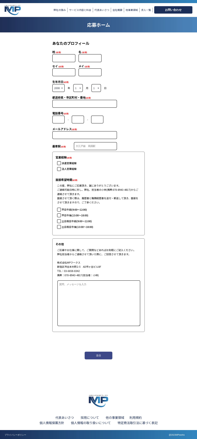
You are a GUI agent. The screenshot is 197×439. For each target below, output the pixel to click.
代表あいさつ (101, 10)
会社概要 (117, 10)
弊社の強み (60, 10)
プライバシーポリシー (15, 435)
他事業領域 (132, 10)
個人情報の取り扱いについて (94, 422)
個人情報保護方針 (52, 422)
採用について (90, 417)
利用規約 (135, 417)
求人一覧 (146, 10)
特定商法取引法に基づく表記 (138, 422)
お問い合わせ (173, 9)
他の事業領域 (115, 417)
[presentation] (75, 341)
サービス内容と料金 (80, 10)
